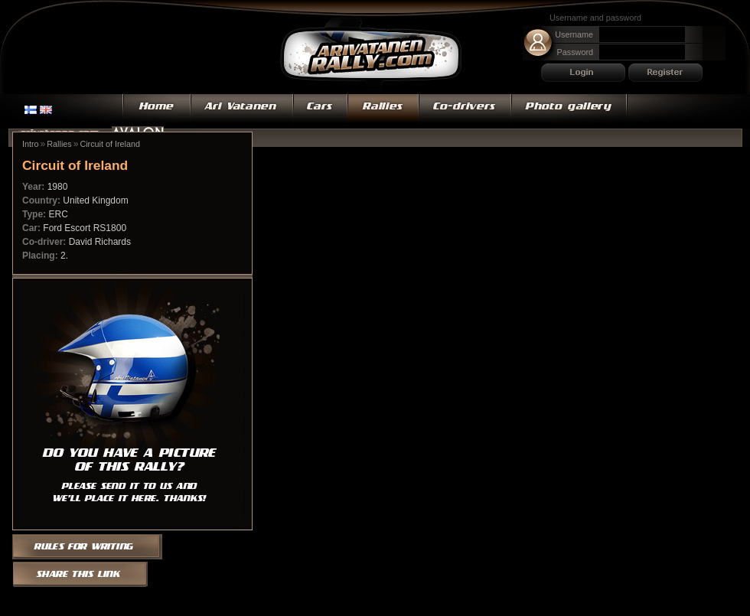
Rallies (383, 111)
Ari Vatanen (371, 55)
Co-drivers (465, 111)
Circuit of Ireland (110, 143)
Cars (320, 111)
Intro (30, 143)
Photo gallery (569, 111)
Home (156, 111)
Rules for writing (92, 545)
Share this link (80, 574)
